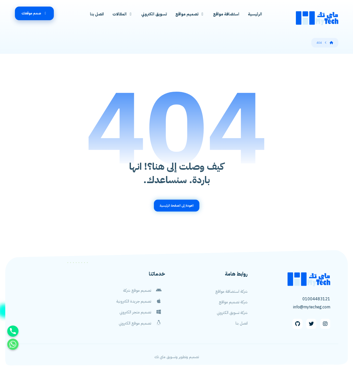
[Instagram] (325, 324)
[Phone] (12, 331)
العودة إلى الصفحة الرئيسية (176, 205)
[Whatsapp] (12, 344)
